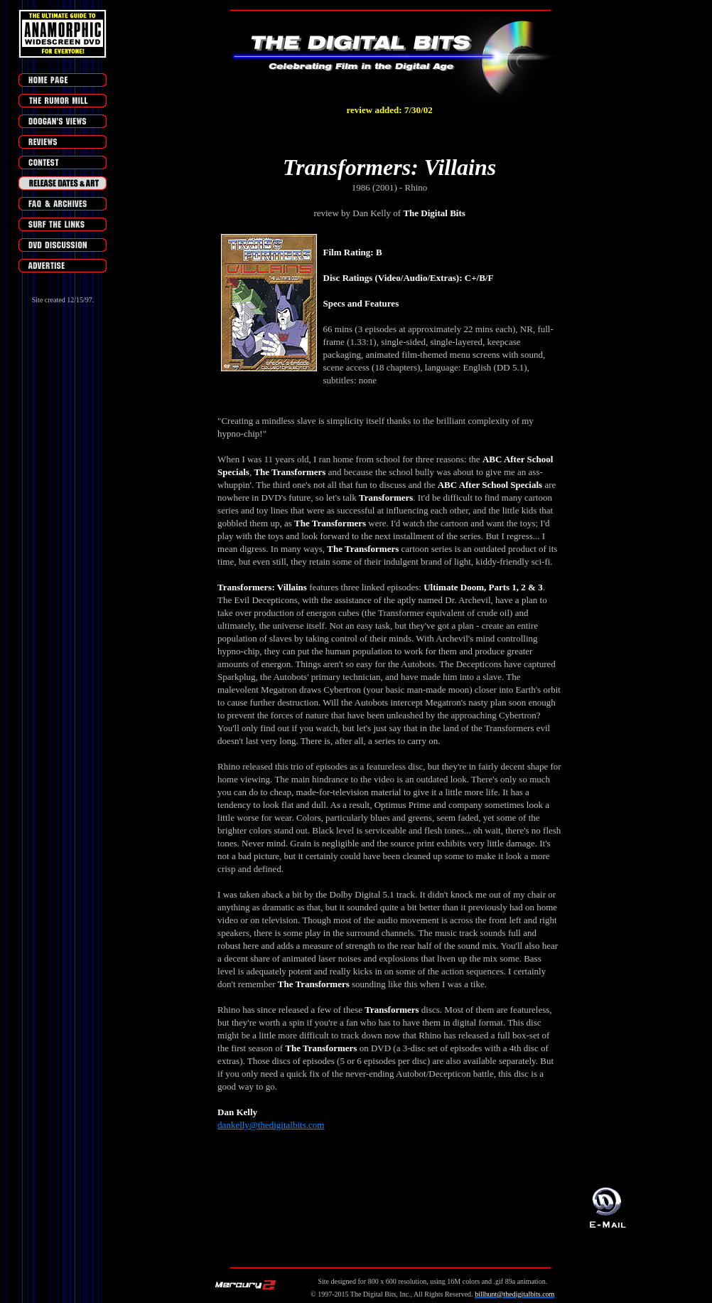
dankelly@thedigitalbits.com (270, 1124)
